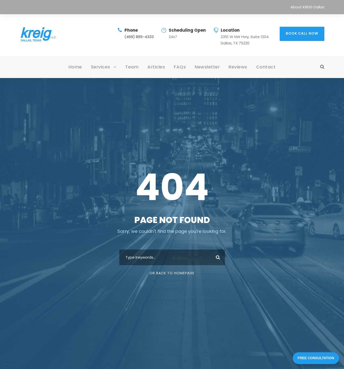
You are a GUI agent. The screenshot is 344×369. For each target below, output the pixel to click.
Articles (156, 67)
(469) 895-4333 (139, 36)
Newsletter (207, 67)
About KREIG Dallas (307, 7)
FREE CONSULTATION (316, 358)
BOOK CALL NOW (302, 33)
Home (75, 67)
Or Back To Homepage (172, 273)
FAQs (180, 67)
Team (131, 67)
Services (100, 67)
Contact (266, 67)
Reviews (238, 67)
